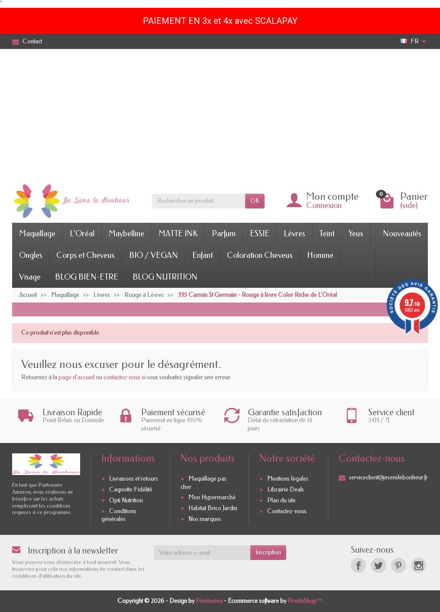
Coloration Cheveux (260, 255)
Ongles (30, 255)
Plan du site (281, 500)
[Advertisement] (220, 114)
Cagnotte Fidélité (130, 489)
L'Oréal (82, 233)
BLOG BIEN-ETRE (86, 277)
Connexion (324, 205)
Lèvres (294, 233)
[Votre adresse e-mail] (202, 552)
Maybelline (126, 233)
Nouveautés (402, 233)
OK (254, 201)
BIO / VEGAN (153, 255)
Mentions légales (287, 478)
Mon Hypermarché (212, 497)
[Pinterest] (398, 565)
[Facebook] (358, 565)
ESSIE (259, 233)
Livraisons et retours (133, 478)
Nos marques (204, 519)
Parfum (224, 233)
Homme (320, 255)
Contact (27, 41)
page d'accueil (76, 377)
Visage (30, 277)
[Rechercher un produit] (198, 201)
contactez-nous (122, 377)
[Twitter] (378, 565)
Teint (326, 233)
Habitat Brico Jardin (212, 508)
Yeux (356, 233)
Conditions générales (118, 515)
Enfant (202, 255)
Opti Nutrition (126, 500)
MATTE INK (178, 233)
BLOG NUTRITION (165, 277)
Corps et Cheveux (85, 255)
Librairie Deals (285, 489)
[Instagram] (418, 565)
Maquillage (37, 233)
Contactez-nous (287, 511)
